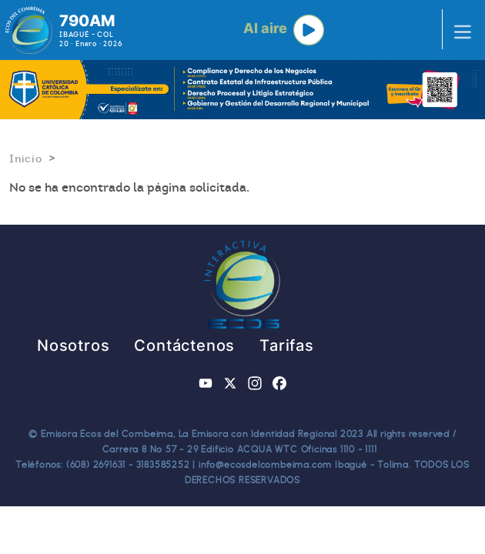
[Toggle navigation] (458, 30)
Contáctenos (184, 345)
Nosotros (73, 345)
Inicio (25, 158)
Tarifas (286, 345)
